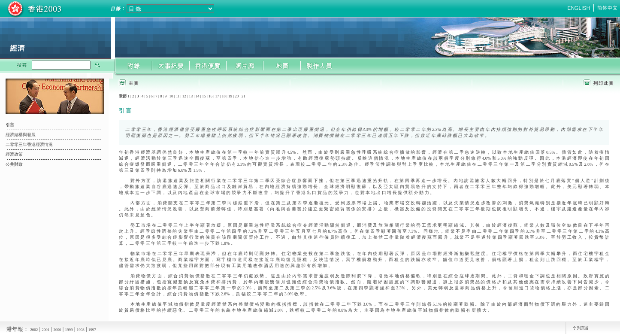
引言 (10, 124)
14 (197, 96)
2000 (57, 330)
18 (224, 96)
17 (217, 96)
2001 (45, 330)
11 (178, 96)
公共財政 (14, 164)
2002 (34, 330)
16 (210, 96)
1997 (92, 330)
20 (237, 96)
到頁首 (583, 328)
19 (230, 96)
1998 (81, 330)
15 (204, 96)
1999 (69, 330)
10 (171, 96)
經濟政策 (14, 154)
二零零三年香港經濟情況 (29, 144)
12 (184, 96)
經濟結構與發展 (21, 134)
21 (243, 96)
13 (191, 96)
